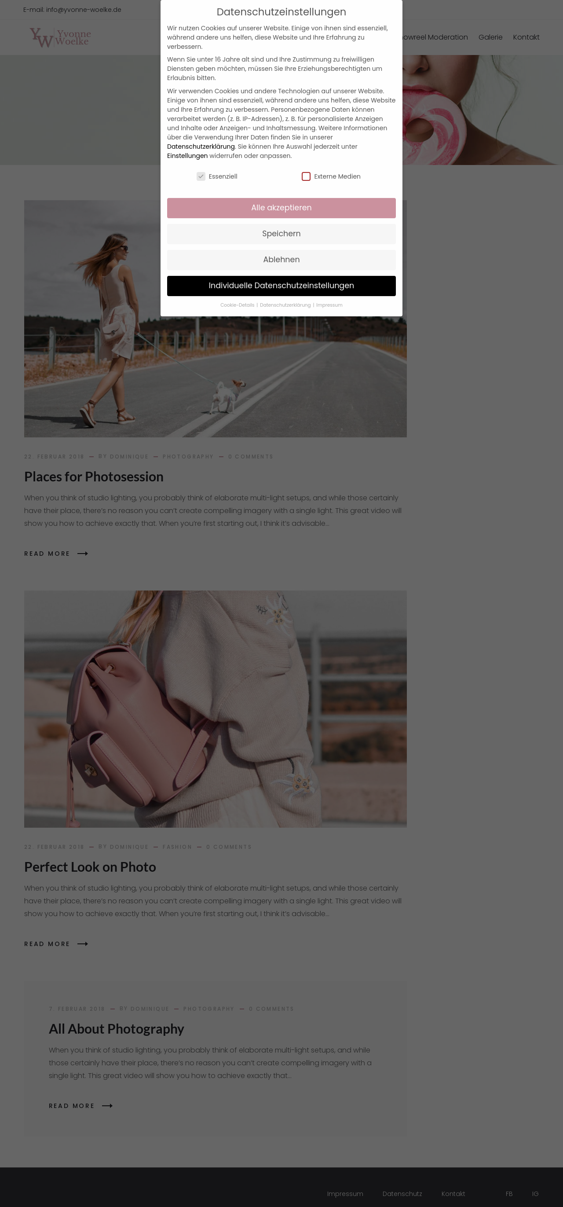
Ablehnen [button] (281, 247)
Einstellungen (187, 143)
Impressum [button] (329, 293)
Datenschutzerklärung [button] (286, 293)
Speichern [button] (281, 221)
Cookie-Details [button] (238, 293)
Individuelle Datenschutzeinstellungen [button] (282, 273)
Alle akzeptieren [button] (281, 195)
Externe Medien (331, 163)
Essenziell (217, 163)
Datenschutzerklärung (201, 133)
